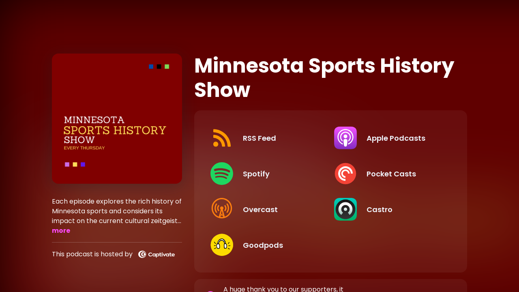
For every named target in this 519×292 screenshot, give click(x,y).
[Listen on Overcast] (265, 209)
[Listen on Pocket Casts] (389, 173)
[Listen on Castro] (389, 209)
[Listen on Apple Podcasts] (389, 137)
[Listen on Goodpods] (265, 245)
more (61, 230)
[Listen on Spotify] (265, 173)
